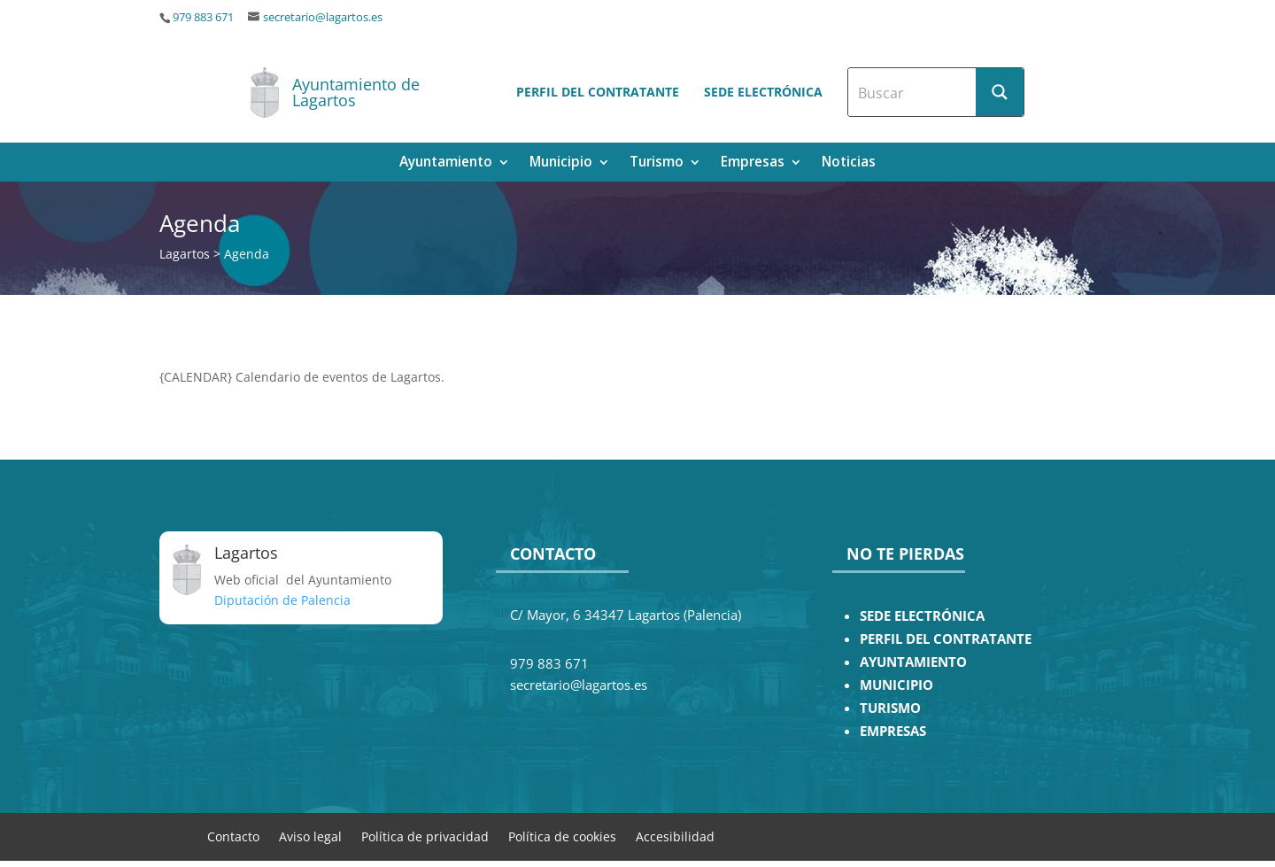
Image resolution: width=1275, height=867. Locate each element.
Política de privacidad (425, 835)
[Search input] (913, 92)
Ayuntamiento (445, 163)
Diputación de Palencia (282, 600)
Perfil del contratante (597, 91)
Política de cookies (562, 835)
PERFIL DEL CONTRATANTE (946, 639)
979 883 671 (203, 17)
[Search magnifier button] (1000, 92)
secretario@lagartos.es (322, 17)
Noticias (849, 163)
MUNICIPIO (896, 685)
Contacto (233, 835)
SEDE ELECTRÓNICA (922, 616)
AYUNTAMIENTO (913, 662)
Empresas (752, 163)
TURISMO (890, 708)
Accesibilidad (675, 835)
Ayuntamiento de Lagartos (356, 92)
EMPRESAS (893, 731)
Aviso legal (310, 835)
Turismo (657, 163)
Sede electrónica (763, 91)
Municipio (560, 163)
